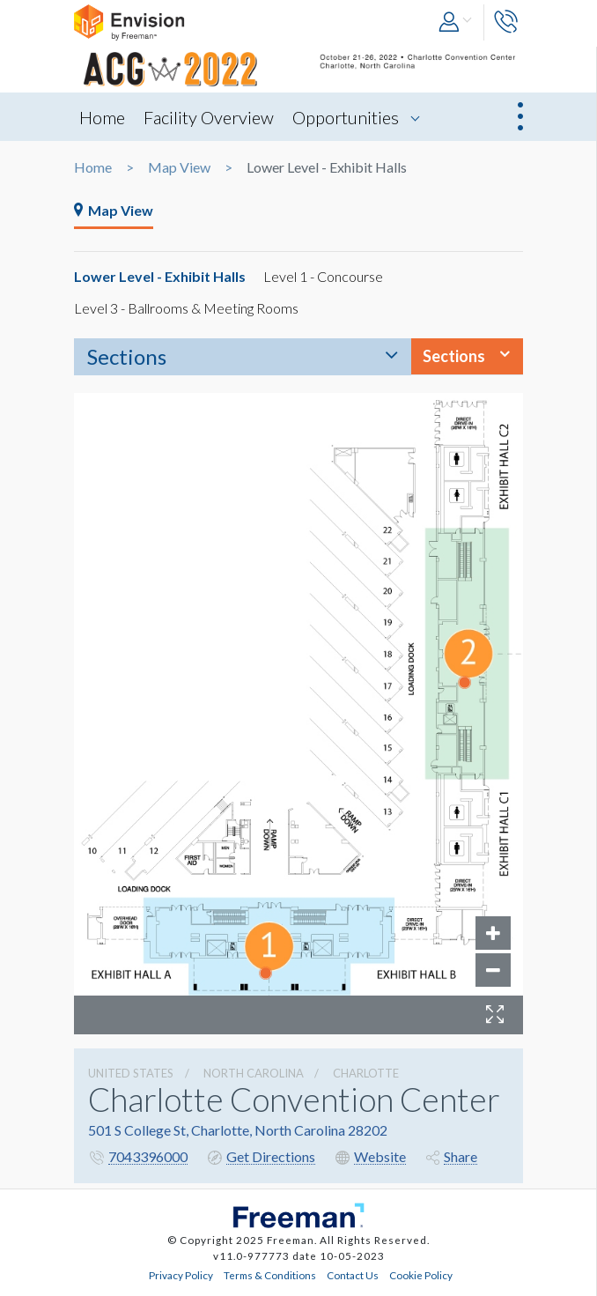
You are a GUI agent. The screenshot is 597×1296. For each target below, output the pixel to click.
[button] (456, 22)
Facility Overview (209, 117)
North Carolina (253, 1073)
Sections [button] (454, 356)
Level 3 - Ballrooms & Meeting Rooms (186, 308)
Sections (126, 356)
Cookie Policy (421, 1275)
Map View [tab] (113, 210)
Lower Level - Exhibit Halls (160, 276)
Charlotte (366, 1073)
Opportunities (345, 117)
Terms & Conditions (270, 1275)
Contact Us (353, 1275)
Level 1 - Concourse (323, 276)
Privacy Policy (181, 1275)
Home (102, 117)
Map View (179, 167)
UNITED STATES (130, 1073)
